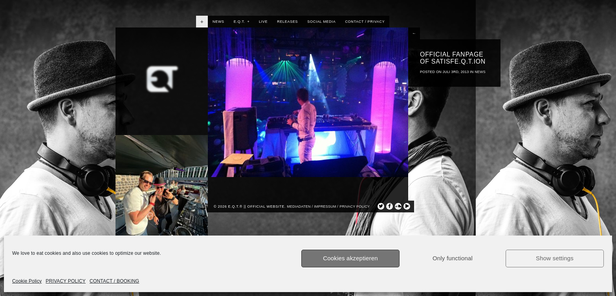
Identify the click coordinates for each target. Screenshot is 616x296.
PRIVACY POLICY (66, 281)
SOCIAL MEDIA (321, 22)
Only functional (453, 258)
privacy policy (354, 206)
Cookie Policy (27, 281)
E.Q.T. (241, 22)
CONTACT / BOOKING (114, 281)
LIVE (263, 22)
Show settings (555, 258)
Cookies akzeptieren (350, 258)
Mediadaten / (300, 206)
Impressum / (326, 206)
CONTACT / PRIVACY (365, 22)
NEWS (218, 22)
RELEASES (287, 22)
